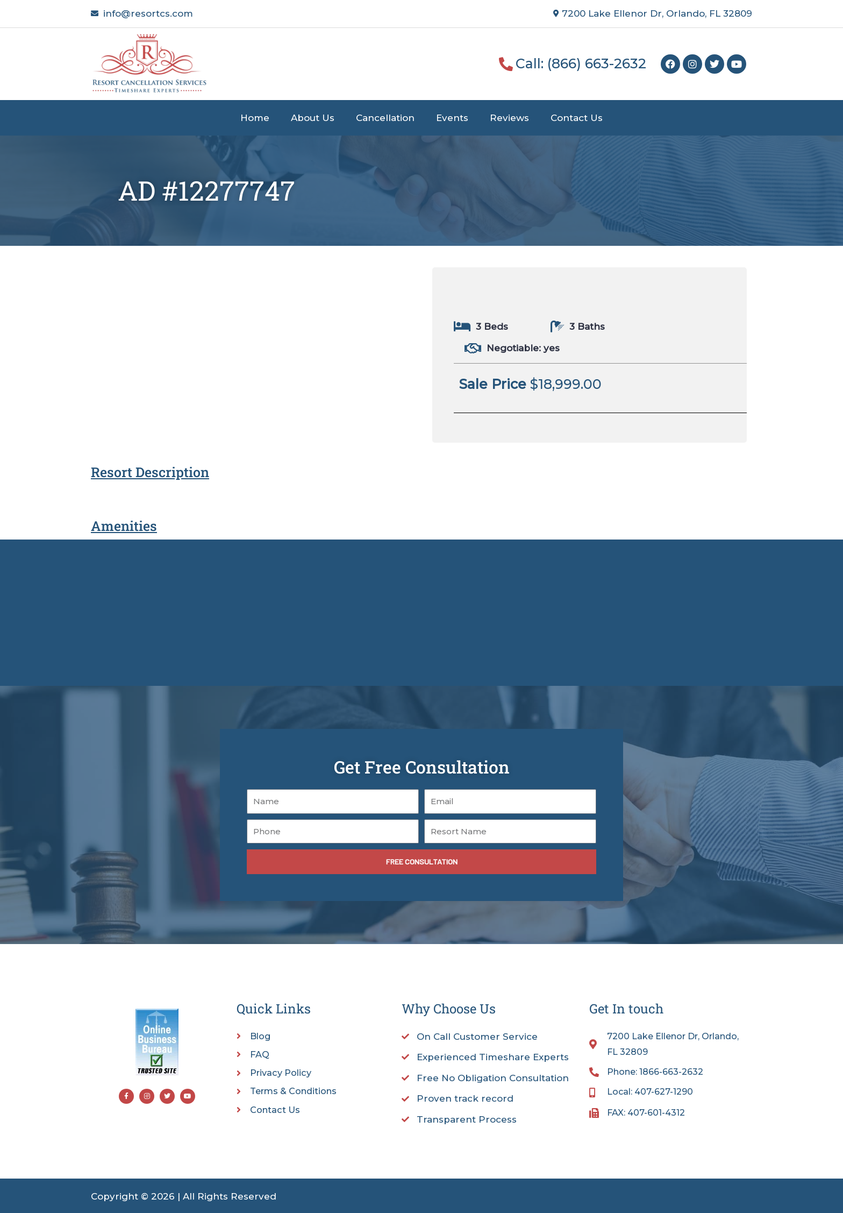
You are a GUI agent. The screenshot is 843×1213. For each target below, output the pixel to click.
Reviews (509, 117)
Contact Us (577, 117)
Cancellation (385, 117)
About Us (312, 117)
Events (452, 117)
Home (254, 117)
